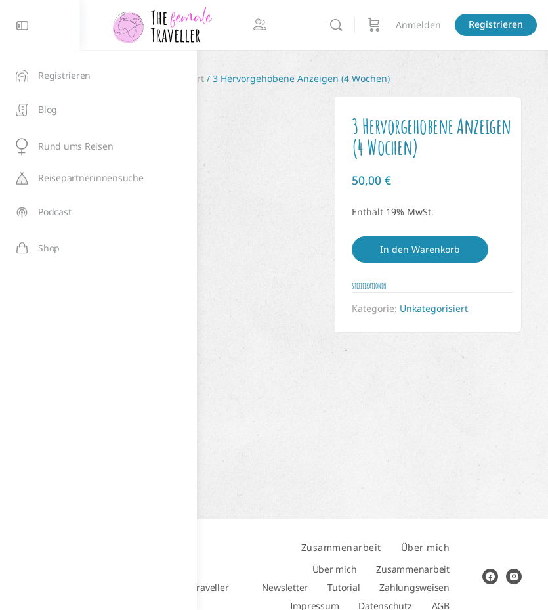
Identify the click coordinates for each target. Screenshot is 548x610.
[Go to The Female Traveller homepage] (279, 24)
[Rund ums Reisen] (98, 146)
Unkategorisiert (287, 78)
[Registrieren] (98, 76)
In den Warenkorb (457, 273)
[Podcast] (98, 212)
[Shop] (98, 248)
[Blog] (98, 110)
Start (233, 78)
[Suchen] (453, 25)
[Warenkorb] (490, 25)
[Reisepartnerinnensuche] (98, 178)
